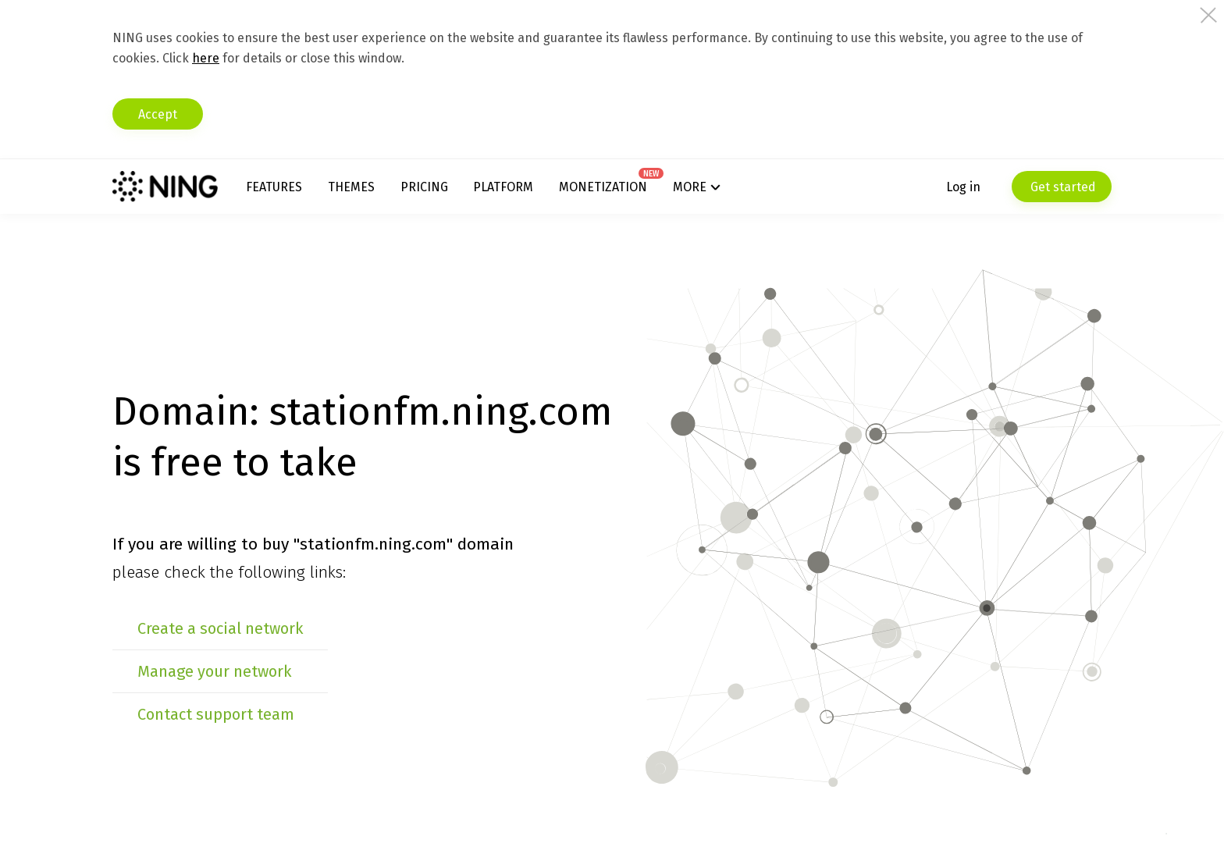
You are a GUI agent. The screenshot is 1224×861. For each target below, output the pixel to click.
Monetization (603, 187)
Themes (351, 187)
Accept (157, 114)
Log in (963, 187)
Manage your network (214, 671)
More (689, 187)
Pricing (424, 187)
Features (274, 187)
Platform (503, 187)
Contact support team (215, 714)
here (205, 58)
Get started (1061, 187)
